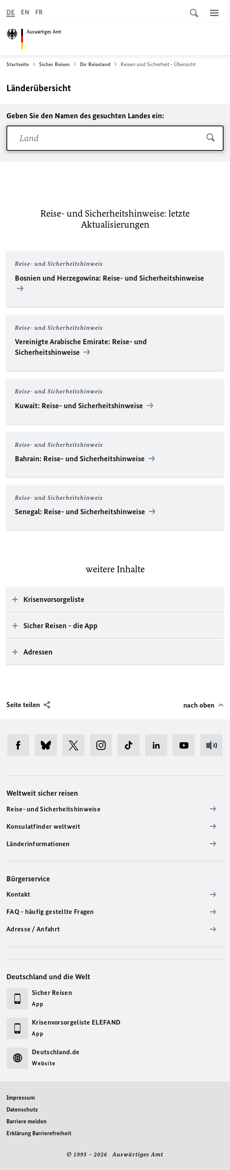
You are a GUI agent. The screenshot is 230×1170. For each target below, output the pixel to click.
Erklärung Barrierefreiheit (38, 1133)
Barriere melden (26, 1121)
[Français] (39, 12)
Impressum (20, 1097)
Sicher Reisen (57, 64)
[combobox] (115, 138)
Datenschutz (22, 1109)
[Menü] (214, 12)
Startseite (20, 64)
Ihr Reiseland (98, 64)
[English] (25, 12)
